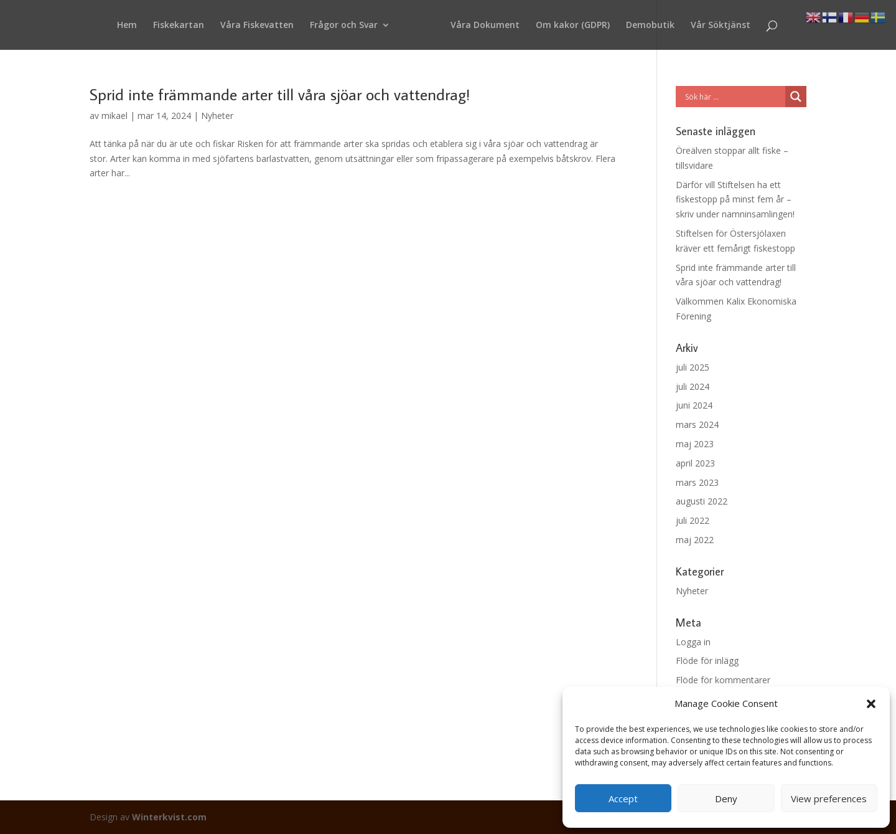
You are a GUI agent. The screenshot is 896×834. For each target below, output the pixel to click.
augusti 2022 (701, 501)
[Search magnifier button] (795, 96)
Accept (623, 798)
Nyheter (217, 115)
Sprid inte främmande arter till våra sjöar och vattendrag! (280, 94)
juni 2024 (694, 405)
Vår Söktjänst (720, 26)
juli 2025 (692, 367)
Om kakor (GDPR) (573, 26)
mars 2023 (697, 482)
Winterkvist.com (169, 817)
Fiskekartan (178, 26)
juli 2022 (692, 520)
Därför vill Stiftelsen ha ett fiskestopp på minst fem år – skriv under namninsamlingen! (735, 199)
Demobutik (650, 26)
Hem (127, 26)
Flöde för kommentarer (723, 680)
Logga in (693, 642)
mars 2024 (697, 424)
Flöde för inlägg (707, 660)
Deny (726, 798)
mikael (114, 115)
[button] (871, 704)
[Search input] (733, 96)
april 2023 (695, 463)
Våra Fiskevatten (257, 26)
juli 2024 (692, 386)
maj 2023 (695, 444)
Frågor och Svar (344, 26)
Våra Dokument (485, 26)
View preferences (829, 798)
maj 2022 (695, 540)
